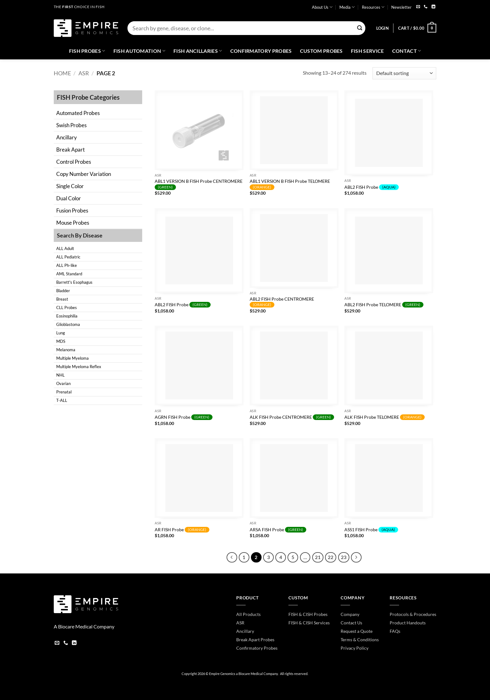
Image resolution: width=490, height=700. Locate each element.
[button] (382, 28)
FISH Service (367, 51)
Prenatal (64, 391)
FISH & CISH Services (309, 622)
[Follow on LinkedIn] (433, 7)
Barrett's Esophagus (74, 282)
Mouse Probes (72, 222)
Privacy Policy (354, 648)
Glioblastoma (68, 324)
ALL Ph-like (66, 265)
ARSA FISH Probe (278, 529)
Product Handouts (408, 622)
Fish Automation (139, 51)
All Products (248, 614)
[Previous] (232, 557)
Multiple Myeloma (72, 358)
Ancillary (66, 137)
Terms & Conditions (360, 639)
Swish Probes (71, 125)
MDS (60, 341)
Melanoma (65, 349)
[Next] (356, 557)
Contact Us (351, 622)
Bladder (63, 290)
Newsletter (401, 7)
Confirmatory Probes (261, 51)
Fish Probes (87, 51)
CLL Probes (66, 307)
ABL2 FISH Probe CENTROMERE (282, 302)
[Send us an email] (418, 7)
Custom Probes (321, 51)
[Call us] (426, 7)
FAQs (395, 631)
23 (344, 557)
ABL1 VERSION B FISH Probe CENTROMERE (198, 184)
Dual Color (68, 198)
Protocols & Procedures (413, 614)
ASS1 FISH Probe (371, 529)
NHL (60, 375)
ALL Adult (65, 248)
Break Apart (70, 149)
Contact (406, 51)
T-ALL (61, 400)
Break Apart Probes (255, 639)
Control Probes (73, 161)
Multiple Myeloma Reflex (78, 366)
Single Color (70, 186)
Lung (60, 332)
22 (330, 557)
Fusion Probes (72, 210)
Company (350, 614)
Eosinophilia (67, 315)
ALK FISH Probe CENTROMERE (292, 417)
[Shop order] (404, 73)
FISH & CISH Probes (308, 614)
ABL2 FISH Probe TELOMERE (383, 305)
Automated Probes (78, 113)
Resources (373, 7)
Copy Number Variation (83, 174)
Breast (62, 299)
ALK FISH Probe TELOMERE (384, 417)
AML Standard (69, 273)
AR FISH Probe (182, 529)
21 (318, 557)
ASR (83, 73)
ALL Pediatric (68, 256)
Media (347, 7)
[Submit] (359, 28)
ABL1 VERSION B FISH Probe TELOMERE (290, 184)
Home (62, 73)
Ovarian (63, 383)
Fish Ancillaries (197, 51)
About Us (322, 7)
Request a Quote (356, 631)
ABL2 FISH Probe (371, 187)
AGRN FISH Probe (183, 417)
